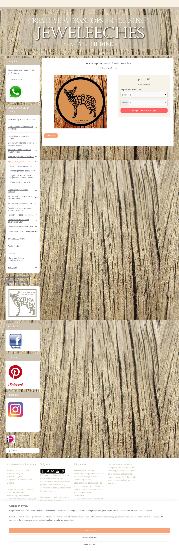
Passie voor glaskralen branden (22, 190)
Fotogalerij (22, 267)
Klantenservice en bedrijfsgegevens (22, 259)
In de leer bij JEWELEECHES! (21, 119)
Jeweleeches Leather (17, 282)
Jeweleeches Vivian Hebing (17, 277)
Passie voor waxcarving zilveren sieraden (22, 220)
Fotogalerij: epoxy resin (20, 182)
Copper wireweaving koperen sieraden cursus (22, 144)
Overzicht (51, 136)
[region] (69, 541)
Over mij (11, 253)
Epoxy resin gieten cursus (22, 161)
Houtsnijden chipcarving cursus (22, 137)
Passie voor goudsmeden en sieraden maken (22, 197)
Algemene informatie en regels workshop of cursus (21, 176)
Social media (13, 246)
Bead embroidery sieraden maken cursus (22, 150)
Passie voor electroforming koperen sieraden (22, 209)
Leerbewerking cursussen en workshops (22, 127)
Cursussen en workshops (51, 481)
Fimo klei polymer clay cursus (22, 156)
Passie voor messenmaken (22, 203)
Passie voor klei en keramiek (22, 226)
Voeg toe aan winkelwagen (144, 110)
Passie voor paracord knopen (22, 231)
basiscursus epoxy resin (21, 166)
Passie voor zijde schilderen (22, 215)
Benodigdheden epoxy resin (22, 171)
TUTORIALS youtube (17, 239)
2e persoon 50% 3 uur (131, 89)
